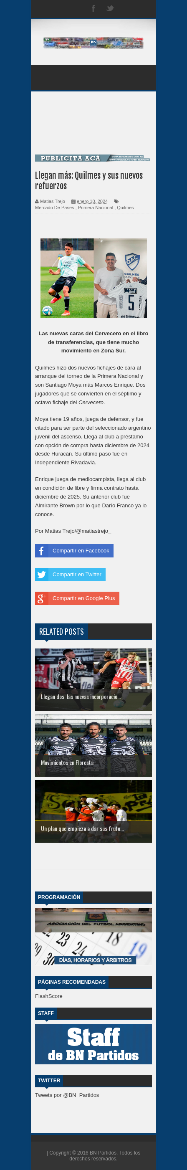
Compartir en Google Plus (75, 598)
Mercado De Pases (54, 207)
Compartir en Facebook (72, 550)
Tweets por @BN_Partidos (67, 1095)
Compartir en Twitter (68, 574)
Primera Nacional (95, 207)
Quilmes (125, 207)
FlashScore (49, 996)
